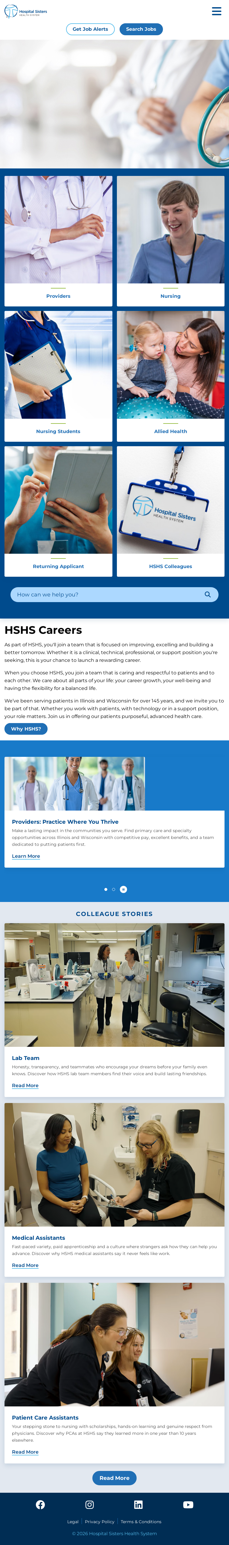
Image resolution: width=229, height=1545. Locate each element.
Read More (114, 1478)
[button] (105, 889)
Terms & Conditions (141, 1521)
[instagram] (90, 1505)
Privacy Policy (99, 1521)
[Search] (208, 595)
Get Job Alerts (90, 29)
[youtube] (188, 1505)
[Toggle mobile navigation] (217, 12)
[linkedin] (138, 1505)
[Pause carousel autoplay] (123, 889)
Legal (73, 1521)
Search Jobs (141, 29)
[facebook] (40, 1505)
